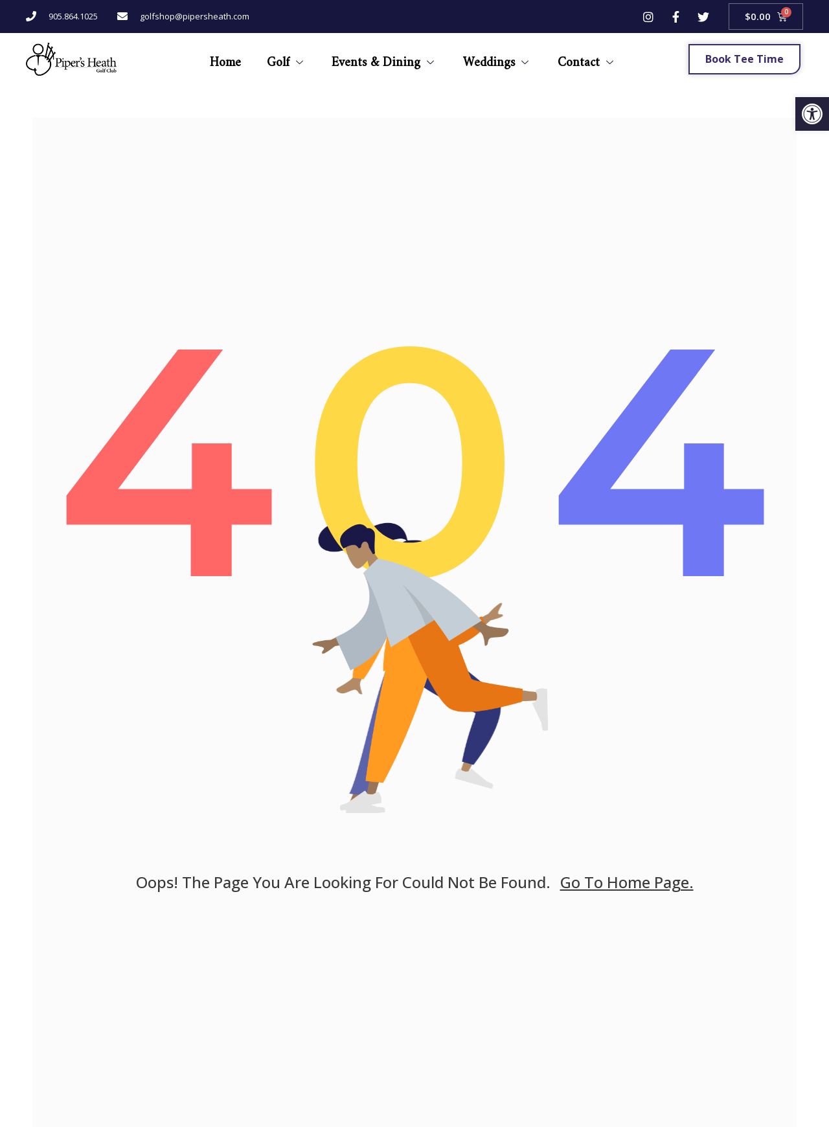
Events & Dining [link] (384, 58)
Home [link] (224, 58)
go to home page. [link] (627, 882)
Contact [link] (587, 58)
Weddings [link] (497, 58)
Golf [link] (286, 58)
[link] (812, 114)
